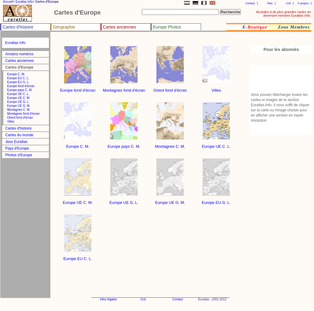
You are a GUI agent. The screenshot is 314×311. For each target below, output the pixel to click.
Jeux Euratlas (16, 142)
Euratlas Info (15, 43)
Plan (270, 3)
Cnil (288, 3)
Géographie (64, 27)
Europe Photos (167, 27)
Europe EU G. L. (18, 82)
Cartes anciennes (119, 27)
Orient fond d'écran (20, 117)
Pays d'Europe (17, 148)
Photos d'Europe (18, 155)
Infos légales (108, 299)
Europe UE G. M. (18, 105)
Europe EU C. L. (18, 78)
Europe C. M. (16, 74)
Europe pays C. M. (19, 90)
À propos (303, 3)
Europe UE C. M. (18, 98)
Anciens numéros (19, 54)
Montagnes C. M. (18, 109)
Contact (250, 3)
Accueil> (9, 1)
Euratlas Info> (24, 1)
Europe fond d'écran (21, 86)
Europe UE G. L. (18, 101)
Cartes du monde (19, 135)
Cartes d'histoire (18, 27)
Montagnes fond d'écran (23, 113)
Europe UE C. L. (18, 94)
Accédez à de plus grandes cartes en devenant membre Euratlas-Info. (283, 13)
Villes (11, 121)
